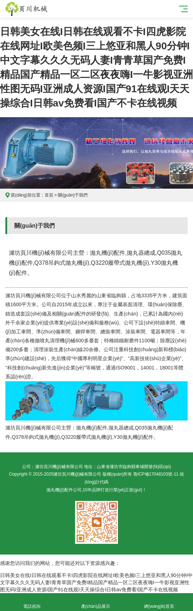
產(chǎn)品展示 (95, 602)
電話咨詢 (32, 602)
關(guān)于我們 (73, 195)
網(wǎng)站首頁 (159, 602)
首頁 (49, 195)
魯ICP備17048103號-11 (156, 474)
